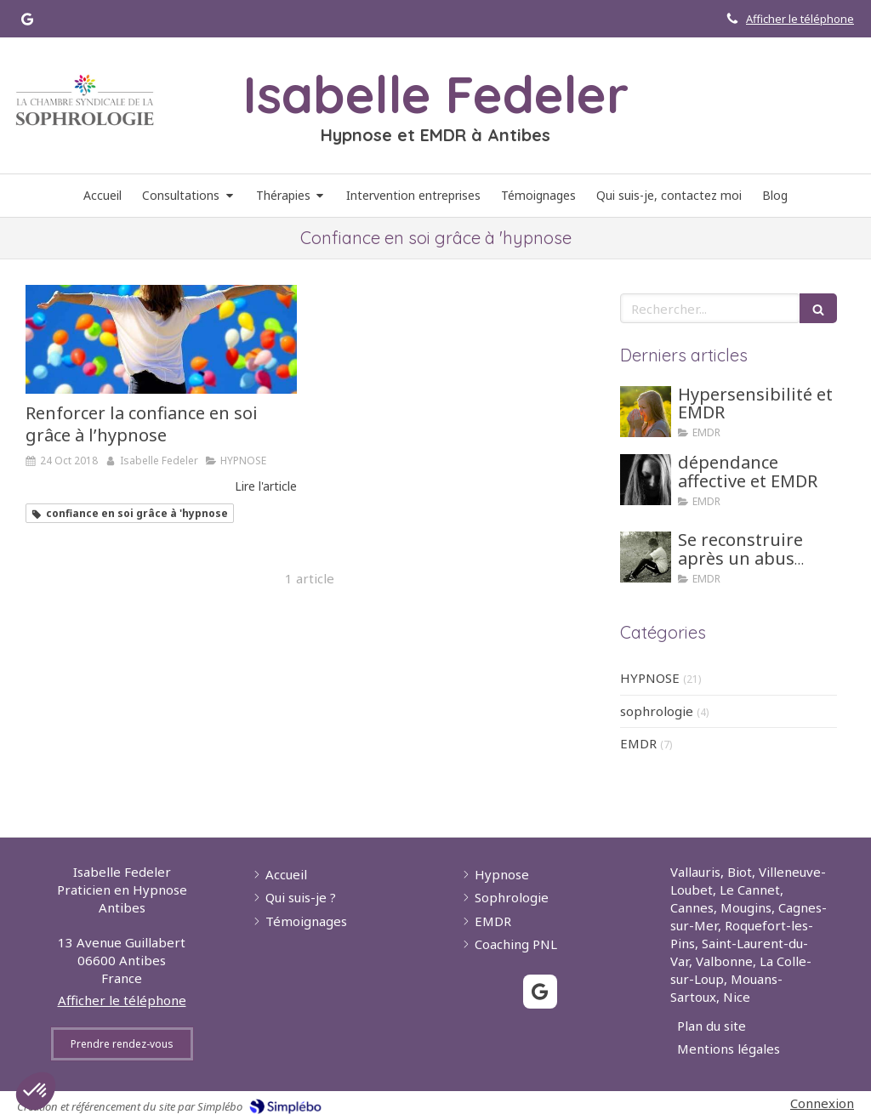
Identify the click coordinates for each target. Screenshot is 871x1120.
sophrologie (656, 710)
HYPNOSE (650, 677)
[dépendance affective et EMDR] (645, 479)
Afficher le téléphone (800, 18)
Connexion (822, 1102)
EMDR (638, 743)
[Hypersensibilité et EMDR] (645, 411)
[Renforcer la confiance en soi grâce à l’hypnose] (161, 339)
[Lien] (85, 100)
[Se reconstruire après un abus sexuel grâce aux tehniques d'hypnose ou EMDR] (645, 557)
